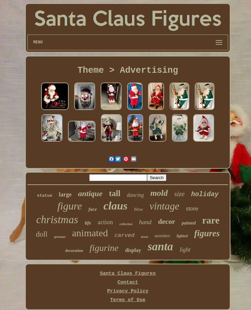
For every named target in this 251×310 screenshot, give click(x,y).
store (192, 209)
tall (115, 193)
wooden (162, 236)
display (133, 250)
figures (207, 233)
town (144, 237)
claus (116, 206)
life (88, 222)
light (185, 249)
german (59, 237)
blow (138, 209)
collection (125, 224)
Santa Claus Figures (128, 273)
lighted (182, 236)
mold (159, 193)
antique (90, 193)
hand (145, 222)
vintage (164, 206)
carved (124, 235)
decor (166, 221)
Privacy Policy (127, 291)
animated (90, 232)
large (65, 194)
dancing (135, 195)
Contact (127, 282)
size (179, 194)
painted (189, 223)
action (105, 222)
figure (69, 206)
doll (42, 234)
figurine (104, 248)
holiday (205, 194)
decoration (74, 250)
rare (211, 220)
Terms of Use (127, 300)
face (93, 209)
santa (160, 246)
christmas (57, 219)
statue (44, 195)
